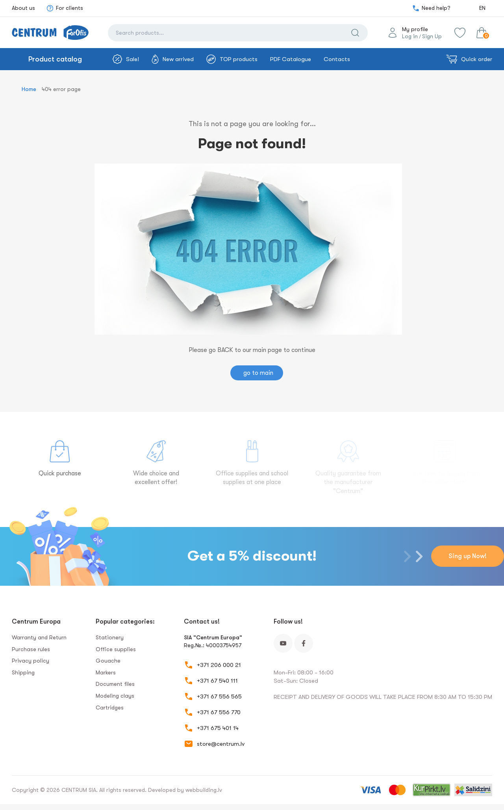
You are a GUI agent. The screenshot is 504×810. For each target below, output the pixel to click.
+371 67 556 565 (219, 696)
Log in (410, 36)
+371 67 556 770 (219, 712)
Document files (115, 684)
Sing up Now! (467, 556)
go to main (258, 372)
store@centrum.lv (221, 743)
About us (23, 8)
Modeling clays (115, 696)
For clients (64, 8)
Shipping (23, 672)
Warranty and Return (39, 637)
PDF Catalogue (290, 59)
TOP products (232, 59)
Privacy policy (30, 660)
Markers (106, 672)
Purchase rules (31, 649)
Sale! (126, 59)
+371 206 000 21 (219, 664)
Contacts (337, 59)
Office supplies (116, 649)
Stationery (110, 637)
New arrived (173, 59)
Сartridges (110, 707)
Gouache (108, 660)
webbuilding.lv (203, 790)
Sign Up (432, 36)
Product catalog (55, 59)
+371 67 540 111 (217, 680)
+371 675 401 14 (218, 728)
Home (29, 89)
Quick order (469, 59)
